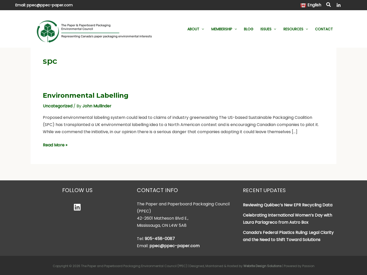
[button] (328, 5)
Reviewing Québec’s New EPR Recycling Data (287, 205)
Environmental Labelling (85, 95)
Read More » (55, 145)
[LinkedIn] (338, 5)
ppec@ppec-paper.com (50, 5)
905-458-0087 (160, 239)
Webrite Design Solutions (262, 266)
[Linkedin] (77, 207)
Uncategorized (57, 106)
